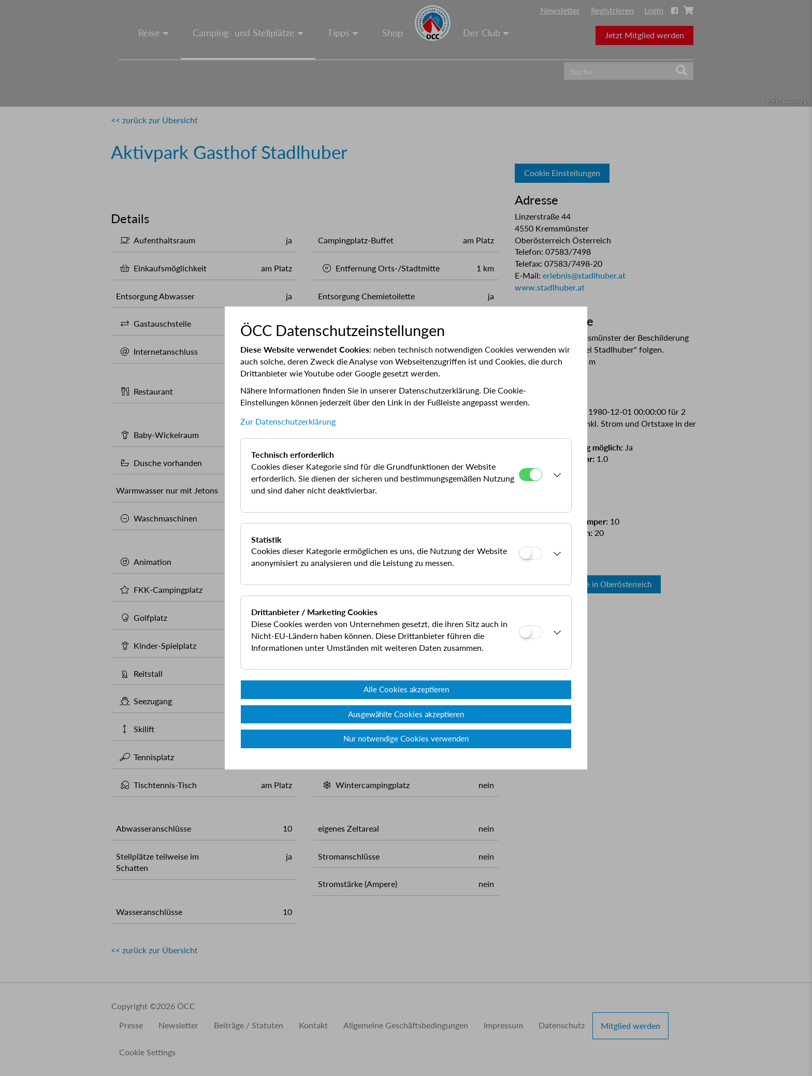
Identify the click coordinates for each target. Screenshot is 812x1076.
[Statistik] (530, 553)
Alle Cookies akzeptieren (406, 689)
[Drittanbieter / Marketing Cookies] (530, 632)
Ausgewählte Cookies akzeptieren (406, 714)
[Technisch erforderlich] (530, 474)
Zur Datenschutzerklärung (288, 421)
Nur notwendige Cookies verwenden (406, 738)
